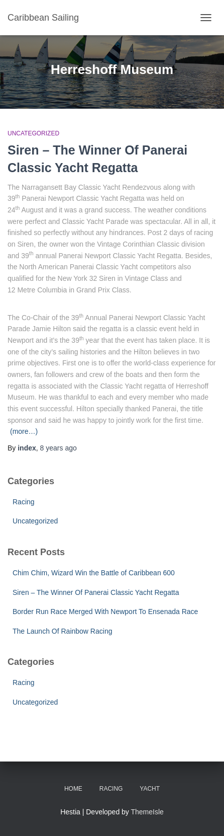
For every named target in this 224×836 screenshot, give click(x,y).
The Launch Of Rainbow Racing (62, 631)
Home (73, 788)
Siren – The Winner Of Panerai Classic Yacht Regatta (96, 592)
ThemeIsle (147, 812)
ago (58, 448)
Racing (24, 502)
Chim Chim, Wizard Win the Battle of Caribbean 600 (94, 573)
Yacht (150, 788)
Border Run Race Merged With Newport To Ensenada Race (105, 611)
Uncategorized (33, 133)
